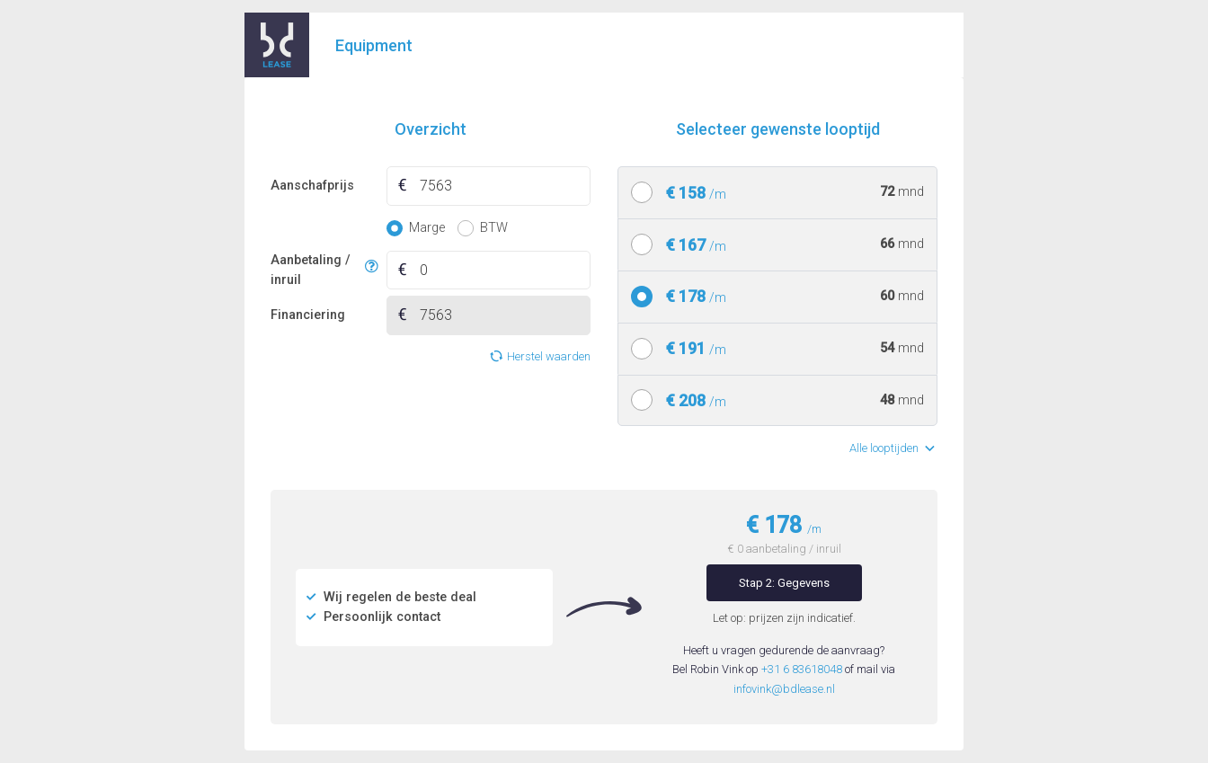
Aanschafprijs (312, 185)
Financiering (308, 315)
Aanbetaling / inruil (315, 270)
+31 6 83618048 (801, 669)
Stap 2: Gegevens (784, 583)
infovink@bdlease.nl (784, 689)
